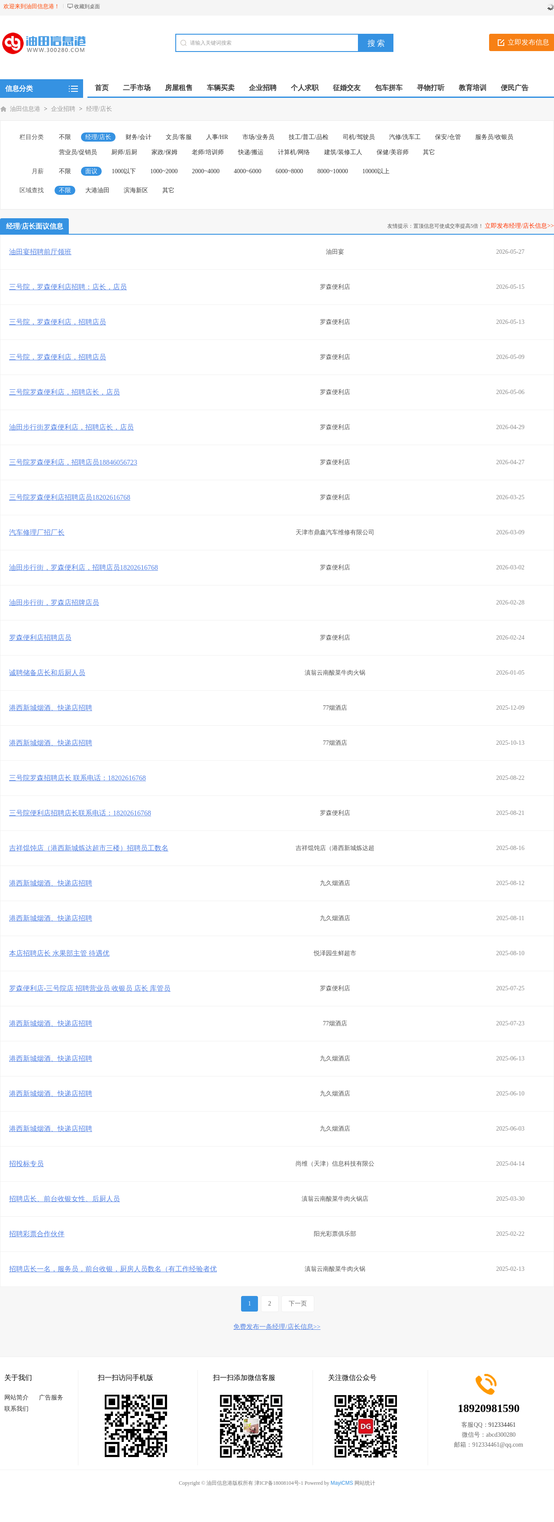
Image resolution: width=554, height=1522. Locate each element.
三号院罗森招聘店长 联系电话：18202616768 (77, 778)
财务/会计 (138, 137)
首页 (102, 87)
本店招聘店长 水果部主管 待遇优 (59, 953)
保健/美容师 (393, 152)
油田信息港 (25, 109)
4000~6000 (247, 171)
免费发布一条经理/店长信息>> (276, 1326)
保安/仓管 (448, 137)
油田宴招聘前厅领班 (40, 251)
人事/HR (217, 137)
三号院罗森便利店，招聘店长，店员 (64, 392)
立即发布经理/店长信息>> (519, 226)
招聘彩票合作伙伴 (36, 1234)
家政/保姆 (164, 152)
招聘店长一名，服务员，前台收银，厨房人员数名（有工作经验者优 (113, 1269)
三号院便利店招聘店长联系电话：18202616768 (80, 813)
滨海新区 (136, 190)
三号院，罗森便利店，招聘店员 (57, 322)
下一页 (298, 1303)
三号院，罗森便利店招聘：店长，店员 (68, 287)
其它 (429, 152)
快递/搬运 (251, 152)
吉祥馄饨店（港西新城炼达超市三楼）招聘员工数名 (88, 848)
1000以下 (124, 171)
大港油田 (97, 190)
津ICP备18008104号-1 (278, 1483)
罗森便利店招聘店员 (40, 637)
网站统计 (364, 1483)
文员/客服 (179, 137)
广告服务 (51, 1397)
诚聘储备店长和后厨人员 (47, 672)
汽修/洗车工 (405, 137)
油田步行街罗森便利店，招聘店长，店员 (71, 427)
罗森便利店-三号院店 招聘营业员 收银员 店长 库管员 (90, 988)
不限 (65, 137)
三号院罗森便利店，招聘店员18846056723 (73, 462)
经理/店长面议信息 (34, 226)
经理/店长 (99, 109)
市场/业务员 (258, 137)
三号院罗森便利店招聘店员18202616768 (69, 497)
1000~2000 (164, 171)
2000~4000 (206, 171)
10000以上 (376, 171)
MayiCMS (342, 1483)
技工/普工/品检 (309, 137)
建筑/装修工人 (343, 152)
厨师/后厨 (124, 152)
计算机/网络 (294, 152)
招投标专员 (26, 1163)
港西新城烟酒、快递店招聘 (50, 707)
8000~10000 (332, 171)
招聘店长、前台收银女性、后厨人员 (64, 1198)
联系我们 (16, 1409)
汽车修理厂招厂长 (36, 532)
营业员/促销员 (78, 152)
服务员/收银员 (494, 137)
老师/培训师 (208, 152)
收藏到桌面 (87, 6)
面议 (91, 171)
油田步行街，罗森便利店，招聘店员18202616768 (83, 567)
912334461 (502, 1425)
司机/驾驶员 (359, 137)
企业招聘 (63, 109)
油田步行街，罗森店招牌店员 (54, 602)
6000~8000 (289, 171)
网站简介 (16, 1397)
